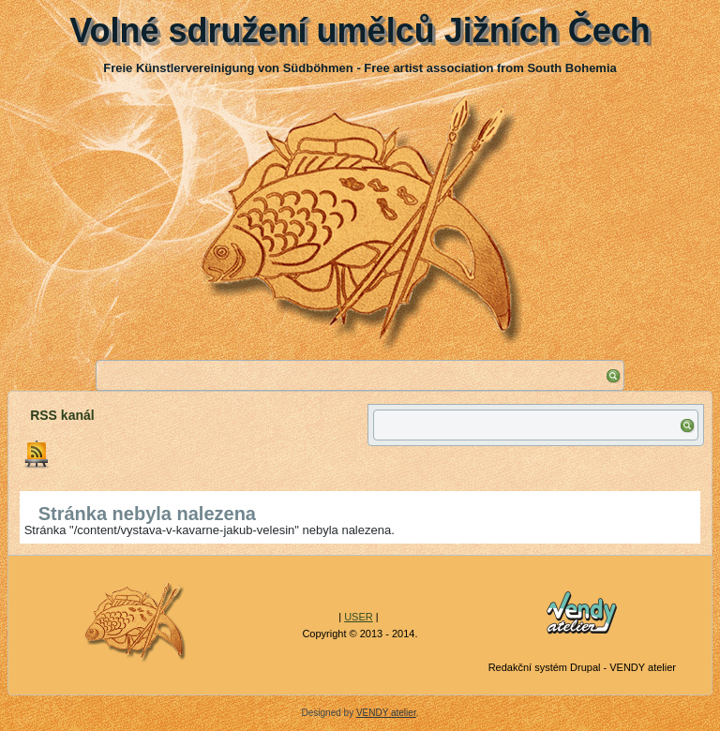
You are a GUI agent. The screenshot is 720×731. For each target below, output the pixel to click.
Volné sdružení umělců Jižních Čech (359, 30)
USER (358, 616)
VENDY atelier (386, 713)
